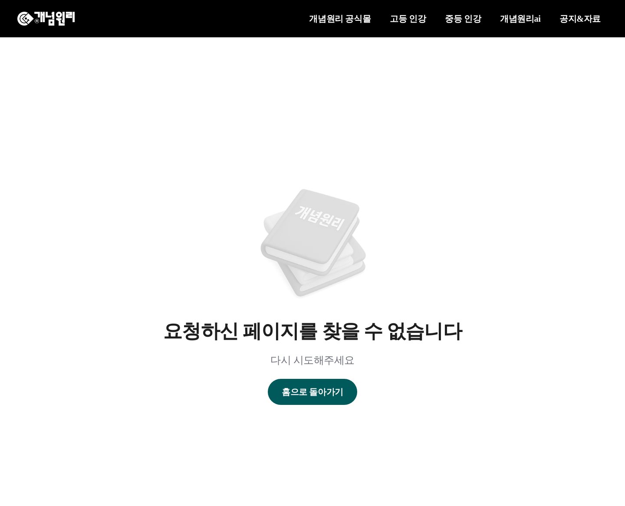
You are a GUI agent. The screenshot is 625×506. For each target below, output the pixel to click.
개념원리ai (520, 18)
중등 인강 (463, 18)
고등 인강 (408, 18)
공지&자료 (580, 18)
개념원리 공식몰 (340, 18)
